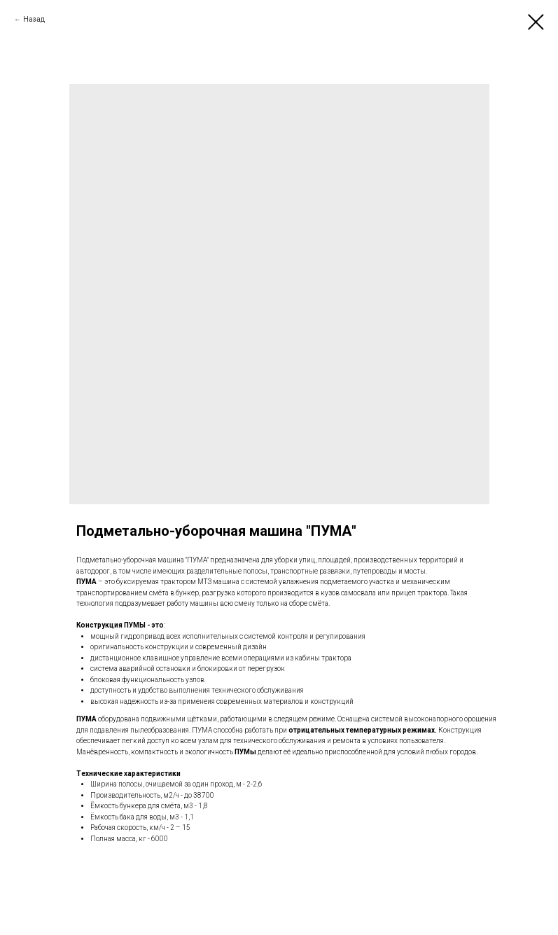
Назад (34, 19)
